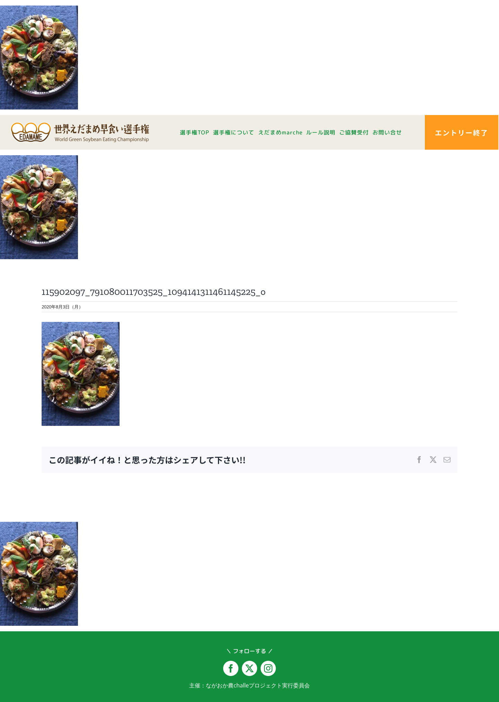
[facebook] (230, 668)
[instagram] (268, 668)
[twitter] (249, 668)
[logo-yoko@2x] (79, 125)
